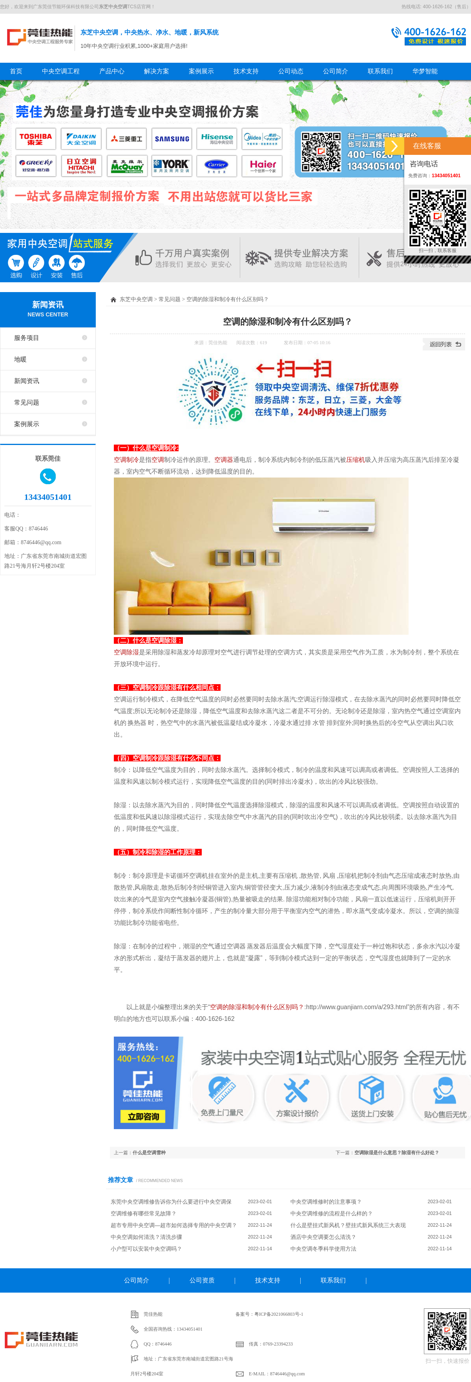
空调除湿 (126, 652)
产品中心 (111, 71)
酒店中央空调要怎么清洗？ (323, 1237)
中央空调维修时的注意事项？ (326, 1202)
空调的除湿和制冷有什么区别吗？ (257, 1007)
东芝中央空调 (40, 36)
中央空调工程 (61, 71)
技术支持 (246, 71)
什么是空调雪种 (149, 1152)
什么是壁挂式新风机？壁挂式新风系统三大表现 (348, 1225)
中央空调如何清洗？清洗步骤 (146, 1237)
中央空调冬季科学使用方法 (323, 1249)
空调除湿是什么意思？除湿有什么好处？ (396, 1152)
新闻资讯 (48, 309)
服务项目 (26, 337)
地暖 (20, 359)
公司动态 (290, 71)
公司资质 (202, 1280)
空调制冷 (126, 459)
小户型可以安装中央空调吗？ (146, 1249)
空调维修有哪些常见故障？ (144, 1213)
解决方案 (156, 71)
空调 (158, 459)
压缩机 (355, 459)
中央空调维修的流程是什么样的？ (331, 1213)
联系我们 (380, 71)
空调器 (223, 459)
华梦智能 (425, 71)
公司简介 (335, 71)
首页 (16, 71)
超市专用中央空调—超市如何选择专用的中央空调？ (174, 1225)
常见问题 (26, 402)
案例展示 (201, 71)
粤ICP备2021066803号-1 (278, 1314)
